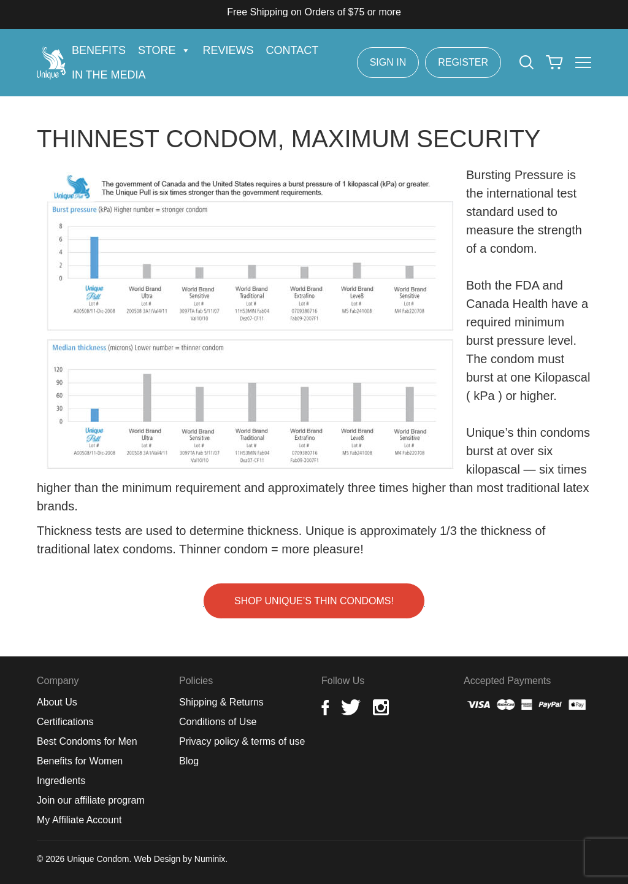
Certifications (65, 722)
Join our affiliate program (91, 800)
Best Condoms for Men (87, 741)
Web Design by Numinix (179, 859)
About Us (57, 702)
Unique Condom (98, 859)
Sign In (388, 62)
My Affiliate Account (79, 820)
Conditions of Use (217, 722)
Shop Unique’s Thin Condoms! (314, 601)
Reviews (228, 50)
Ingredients (61, 780)
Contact (292, 50)
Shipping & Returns (221, 702)
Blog (189, 761)
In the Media (109, 75)
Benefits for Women (80, 761)
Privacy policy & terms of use (242, 741)
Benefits (99, 50)
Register (463, 62)
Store (164, 50)
